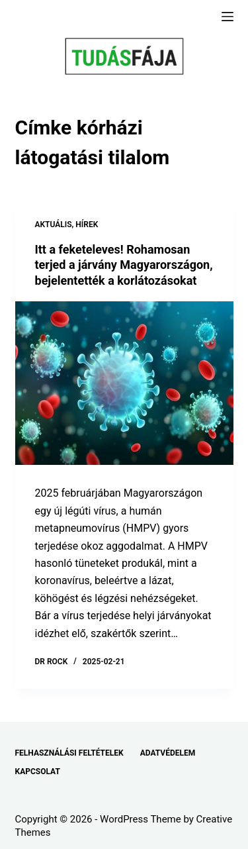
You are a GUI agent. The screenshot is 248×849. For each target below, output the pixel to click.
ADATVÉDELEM (168, 753)
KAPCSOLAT (37, 771)
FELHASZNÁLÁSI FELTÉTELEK (69, 753)
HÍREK (86, 224)
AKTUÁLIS (53, 224)
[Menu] (227, 17)
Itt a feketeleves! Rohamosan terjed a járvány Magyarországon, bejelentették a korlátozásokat (124, 264)
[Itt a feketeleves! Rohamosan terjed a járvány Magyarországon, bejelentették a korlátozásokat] (124, 383)
